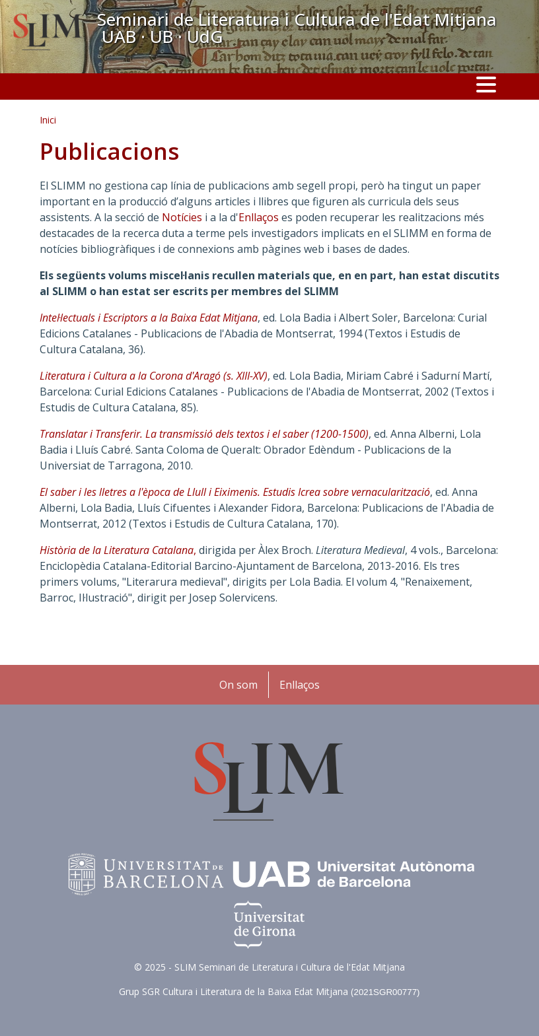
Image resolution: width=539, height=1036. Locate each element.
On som (238, 684)
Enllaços (258, 217)
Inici (48, 120)
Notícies (182, 217)
